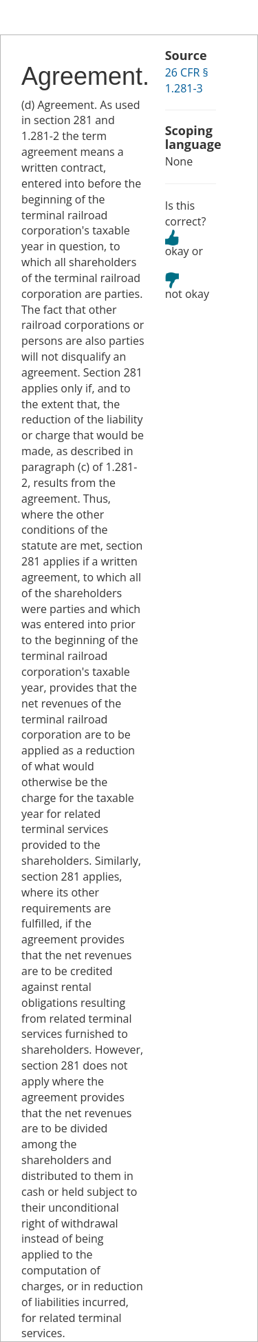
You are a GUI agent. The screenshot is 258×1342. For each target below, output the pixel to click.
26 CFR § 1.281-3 (186, 80)
